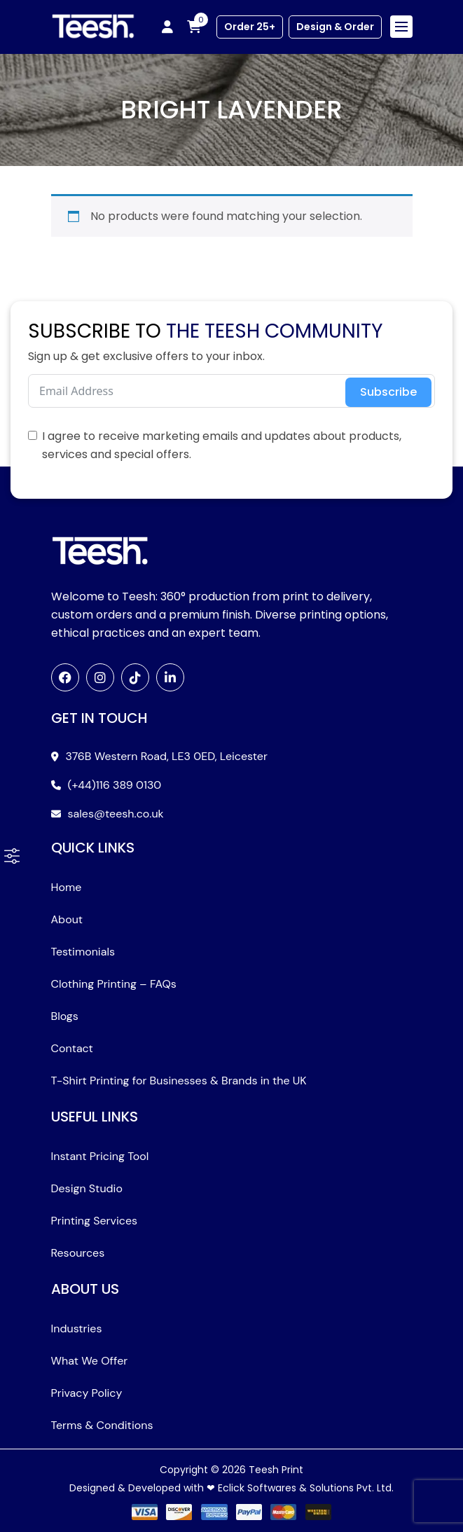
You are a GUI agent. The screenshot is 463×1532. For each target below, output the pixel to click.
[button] (12, 856)
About (67, 919)
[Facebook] (65, 677)
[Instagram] (100, 677)
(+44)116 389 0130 (115, 785)
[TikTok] (135, 677)
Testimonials (83, 951)
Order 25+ (249, 27)
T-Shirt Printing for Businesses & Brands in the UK (179, 1080)
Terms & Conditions (102, 1425)
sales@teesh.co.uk (116, 813)
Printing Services (94, 1220)
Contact (72, 1048)
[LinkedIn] (170, 677)
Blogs (64, 1016)
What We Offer (89, 1360)
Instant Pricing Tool (100, 1156)
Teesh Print (276, 1470)
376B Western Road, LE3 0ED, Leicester (167, 756)
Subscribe (388, 392)
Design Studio (87, 1188)
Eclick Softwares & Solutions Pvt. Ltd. (306, 1488)
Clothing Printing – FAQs (114, 984)
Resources (78, 1252)
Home (66, 887)
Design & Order (335, 27)
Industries (76, 1328)
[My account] (167, 26)
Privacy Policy (87, 1393)
